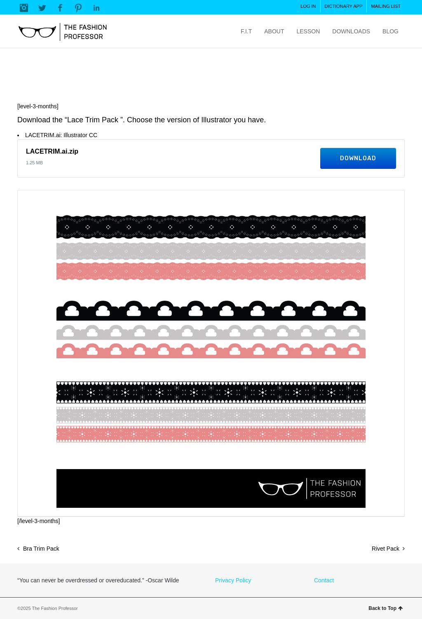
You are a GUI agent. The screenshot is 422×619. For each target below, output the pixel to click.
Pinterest (78, 7)
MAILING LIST (386, 6)
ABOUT (274, 31)
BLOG (390, 31)
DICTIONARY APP (344, 6)
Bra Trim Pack (41, 548)
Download (358, 158)
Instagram (23, 7)
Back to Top (385, 608)
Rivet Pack (385, 548)
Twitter (42, 7)
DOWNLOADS (351, 31)
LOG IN (308, 6)
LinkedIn (96, 7)
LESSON (308, 31)
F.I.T (246, 31)
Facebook (60, 7)
